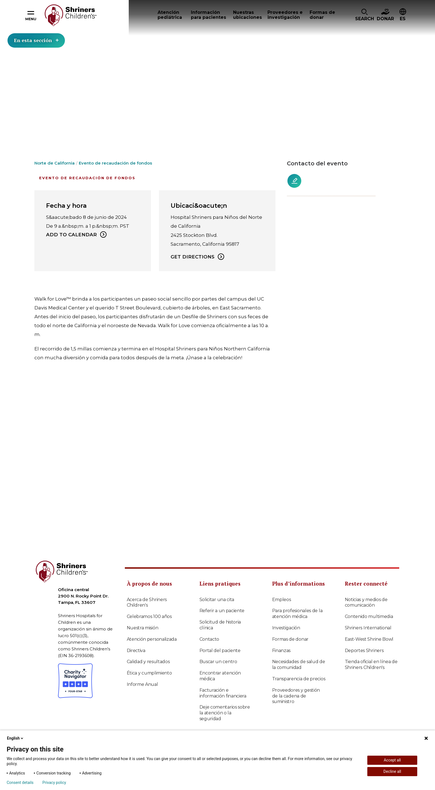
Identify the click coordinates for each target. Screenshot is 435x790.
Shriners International (368, 627)
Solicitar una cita (216, 599)
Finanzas (281, 650)
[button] (364, 15)
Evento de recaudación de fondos (115, 163)
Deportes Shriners (364, 650)
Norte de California (54, 163)
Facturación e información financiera (222, 693)
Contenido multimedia (369, 616)
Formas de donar (290, 639)
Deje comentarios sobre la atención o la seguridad (224, 712)
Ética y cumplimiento (149, 673)
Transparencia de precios (298, 678)
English (15, 738)
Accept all (392, 760)
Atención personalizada (152, 639)
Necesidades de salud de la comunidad (298, 664)
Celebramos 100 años (149, 616)
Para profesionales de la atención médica (297, 613)
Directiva (136, 650)
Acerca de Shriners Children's (147, 602)
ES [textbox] (403, 18)
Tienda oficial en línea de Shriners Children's (371, 664)
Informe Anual (142, 684)
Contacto (209, 639)
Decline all (392, 771)
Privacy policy (54, 782)
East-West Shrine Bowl (369, 639)
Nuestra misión (142, 627)
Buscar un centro (218, 661)
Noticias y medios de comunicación (366, 602)
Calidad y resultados (148, 661)
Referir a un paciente (222, 610)
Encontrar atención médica (220, 675)
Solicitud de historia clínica (220, 624)
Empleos (281, 599)
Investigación (286, 627)
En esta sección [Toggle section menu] (36, 40)
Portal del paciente (220, 650)
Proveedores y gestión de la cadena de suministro (296, 696)
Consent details (20, 782)
